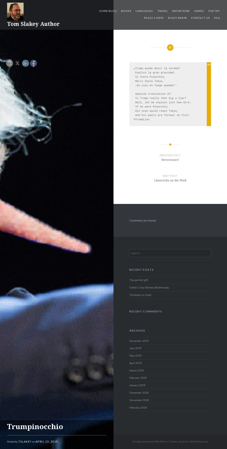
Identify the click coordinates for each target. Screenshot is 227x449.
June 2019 (135, 348)
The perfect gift (138, 280)
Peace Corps (154, 17)
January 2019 (137, 385)
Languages (144, 10)
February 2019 (138, 377)
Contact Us (200, 17)
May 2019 (135, 355)
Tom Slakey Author (33, 23)
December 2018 (139, 392)
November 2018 (139, 400)
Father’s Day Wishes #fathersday (149, 287)
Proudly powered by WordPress (150, 441)
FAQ (217, 17)
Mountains (181, 10)
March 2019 (136, 370)
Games (199, 10)
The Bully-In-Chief (140, 294)
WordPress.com (199, 441)
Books (126, 10)
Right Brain (177, 17)
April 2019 (135, 363)
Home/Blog (108, 10)
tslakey (25, 441)
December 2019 (139, 340)
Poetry (214, 10)
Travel (162, 10)
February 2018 (138, 407)
